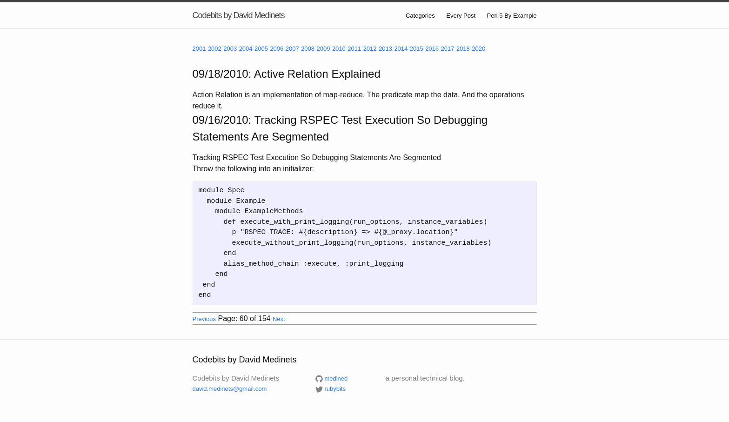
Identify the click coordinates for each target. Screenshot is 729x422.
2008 (307, 48)
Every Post (460, 15)
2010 (339, 48)
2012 (370, 48)
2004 (246, 48)
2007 (292, 48)
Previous (204, 318)
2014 (401, 48)
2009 (323, 48)
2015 (416, 48)
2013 (385, 48)
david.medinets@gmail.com (230, 388)
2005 (261, 48)
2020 (478, 48)
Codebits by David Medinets (239, 15)
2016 (432, 48)
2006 (276, 48)
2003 (230, 48)
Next (279, 318)
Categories (420, 15)
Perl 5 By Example (512, 15)
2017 (448, 48)
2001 (199, 48)
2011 (354, 48)
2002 (214, 48)
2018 (463, 48)
